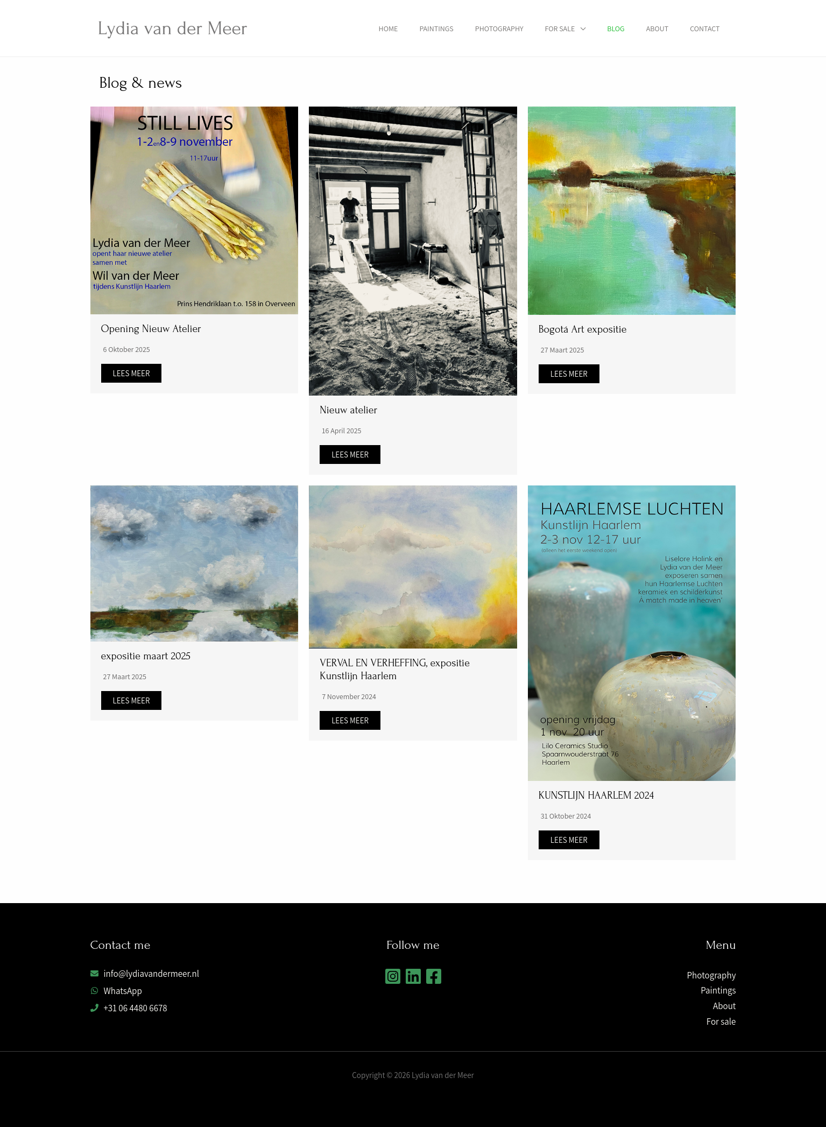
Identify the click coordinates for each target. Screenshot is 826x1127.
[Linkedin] (413, 976)
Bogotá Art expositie (583, 329)
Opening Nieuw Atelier (151, 329)
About (657, 28)
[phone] (128, 1008)
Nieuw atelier (348, 410)
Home (388, 28)
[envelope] (144, 974)
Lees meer (131, 373)
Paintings (436, 28)
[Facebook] (433, 976)
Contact (704, 28)
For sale (560, 28)
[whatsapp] (116, 991)
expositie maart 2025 (146, 656)
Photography (499, 28)
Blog (615, 28)
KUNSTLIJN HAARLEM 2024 (596, 795)
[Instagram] (392, 976)
